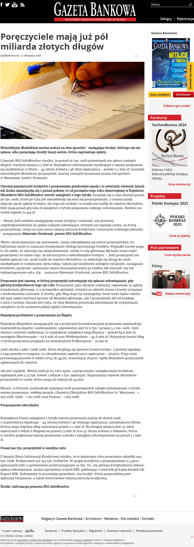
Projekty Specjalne (73, 531)
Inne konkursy (179, 184)
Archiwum (183, 94)
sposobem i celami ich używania (34, 539)
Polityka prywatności (149, 531)
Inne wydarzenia (178, 255)
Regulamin (96, 531)
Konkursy (51, 531)
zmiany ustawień (83, 539)
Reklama (111, 518)
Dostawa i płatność (119, 531)
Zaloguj (166, 18)
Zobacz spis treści (177, 106)
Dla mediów (130, 518)
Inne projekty (180, 236)
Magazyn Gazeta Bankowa (61, 518)
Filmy (157, 266)
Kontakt (148, 518)
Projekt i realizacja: (12, 530)
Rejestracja (185, 18)
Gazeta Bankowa (164, 33)
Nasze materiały (178, 293)
